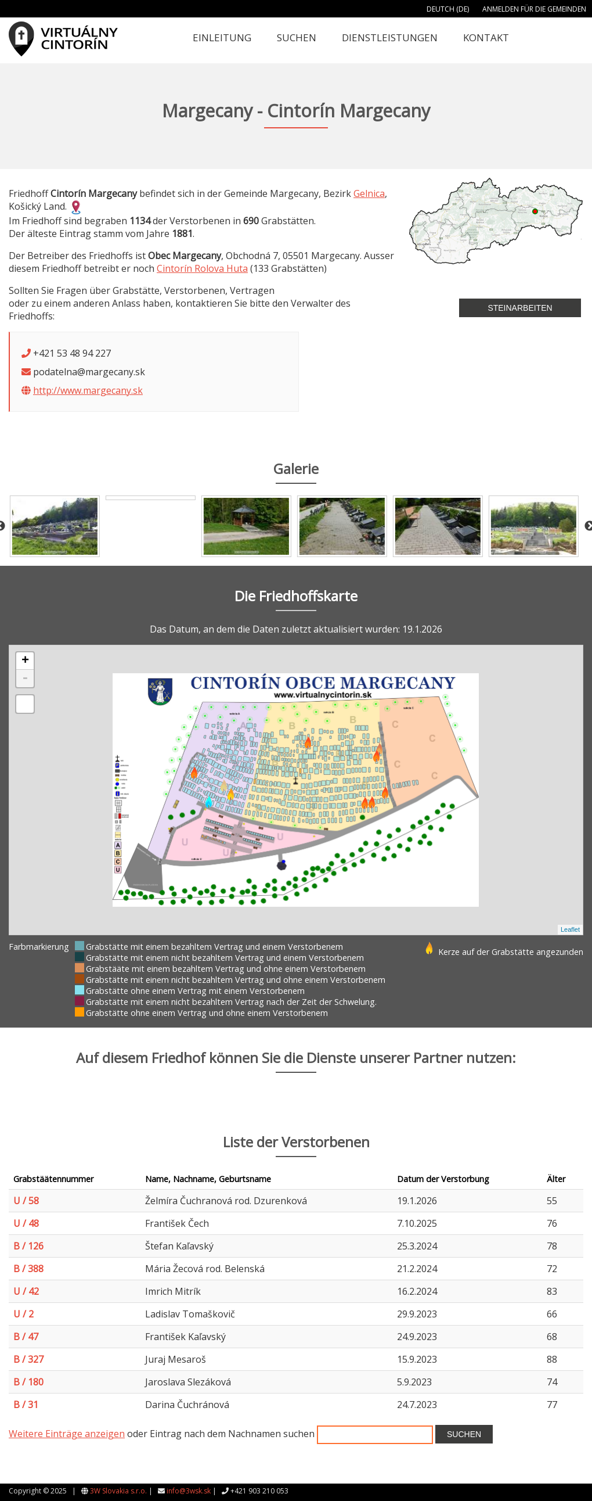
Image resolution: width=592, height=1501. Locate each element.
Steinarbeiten (520, 308)
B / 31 (25, 1404)
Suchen (296, 37)
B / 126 (28, 1246)
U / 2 (23, 1314)
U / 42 (26, 1291)
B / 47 (25, 1336)
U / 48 (26, 1223)
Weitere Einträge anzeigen (67, 1433)
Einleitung (222, 37)
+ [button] (25, 661)
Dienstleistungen (390, 37)
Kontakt (486, 37)
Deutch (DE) (448, 9)
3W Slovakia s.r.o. (118, 1491)
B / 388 (28, 1268)
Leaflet (570, 929)
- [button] (25, 678)
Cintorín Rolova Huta (202, 268)
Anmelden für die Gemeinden (534, 9)
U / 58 (26, 1200)
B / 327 (28, 1359)
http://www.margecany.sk (88, 390)
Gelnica (369, 193)
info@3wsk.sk (189, 1491)
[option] (57, 526)
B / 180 (28, 1382)
